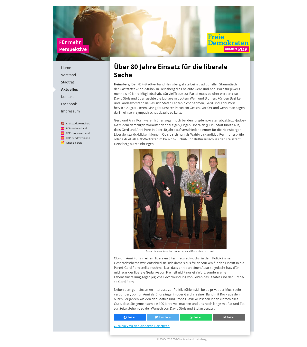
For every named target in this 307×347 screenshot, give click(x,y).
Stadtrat (67, 82)
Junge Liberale (74, 142)
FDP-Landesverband (78, 133)
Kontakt (67, 96)
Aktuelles (69, 89)
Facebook (69, 103)
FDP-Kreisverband (76, 128)
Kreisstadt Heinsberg (78, 123)
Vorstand (68, 74)
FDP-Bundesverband (78, 138)
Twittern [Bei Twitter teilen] (163, 317)
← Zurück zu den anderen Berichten (142, 326)
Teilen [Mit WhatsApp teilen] (196, 317)
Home (66, 67)
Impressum (70, 111)
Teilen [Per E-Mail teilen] (229, 317)
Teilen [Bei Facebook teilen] (130, 317)
